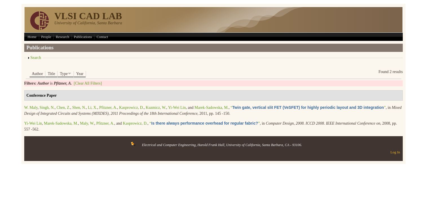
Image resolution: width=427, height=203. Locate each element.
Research (62, 37)
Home (32, 37)
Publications (83, 37)
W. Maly (31, 107)
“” (308, 107)
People (46, 37)
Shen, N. (79, 107)
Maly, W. (87, 123)
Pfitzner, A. (108, 107)
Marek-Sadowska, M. (211, 107)
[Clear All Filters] (88, 83)
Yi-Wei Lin (177, 107)
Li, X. (92, 107)
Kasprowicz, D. (131, 107)
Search (35, 58)
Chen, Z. (63, 107)
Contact (102, 37)
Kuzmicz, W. (156, 107)
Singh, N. (46, 107)
